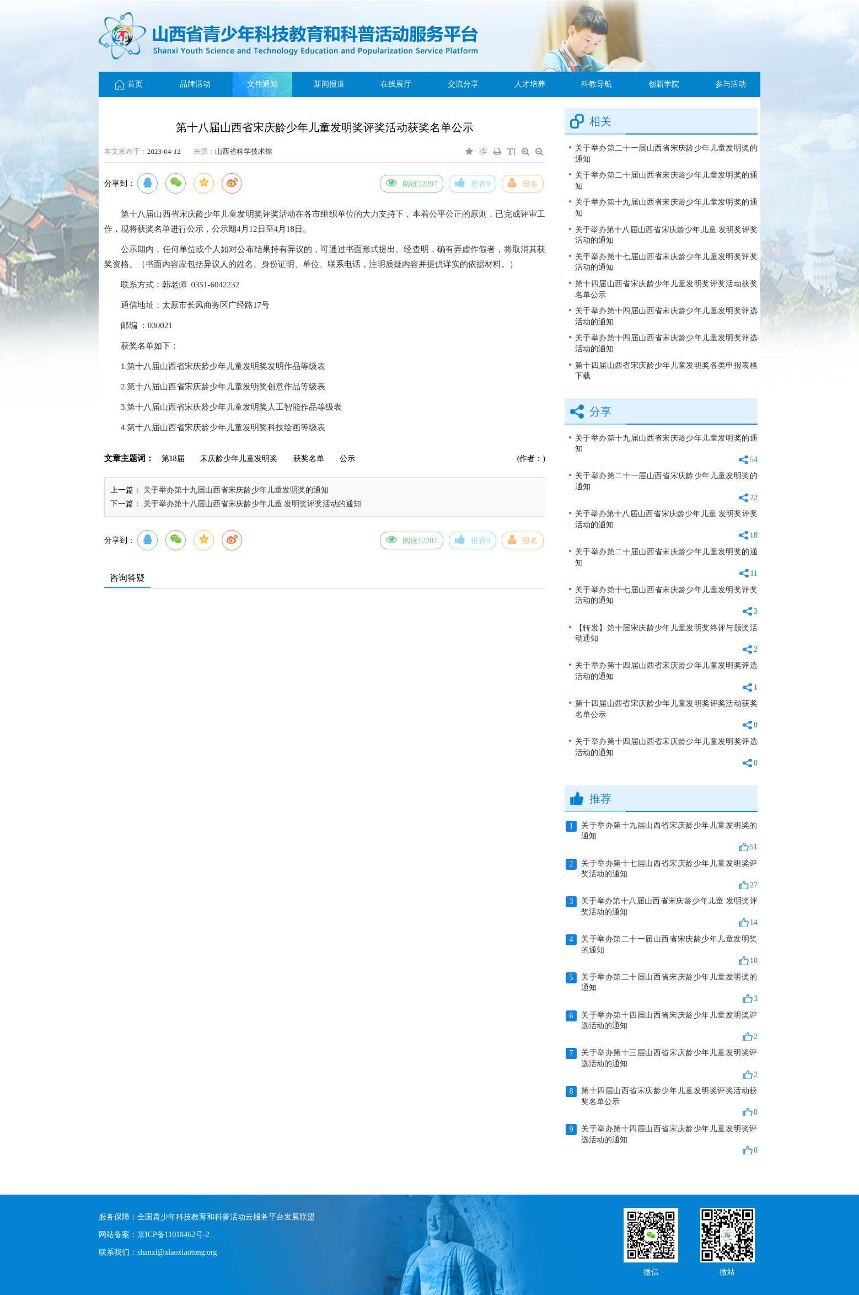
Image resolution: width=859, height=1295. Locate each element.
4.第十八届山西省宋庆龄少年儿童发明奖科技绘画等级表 (223, 427)
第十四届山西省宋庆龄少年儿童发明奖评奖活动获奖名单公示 (666, 289)
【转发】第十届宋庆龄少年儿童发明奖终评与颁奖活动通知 (666, 639)
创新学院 (663, 84)
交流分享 (463, 84)
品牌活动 (195, 84)
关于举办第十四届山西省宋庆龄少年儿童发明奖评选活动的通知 (666, 316)
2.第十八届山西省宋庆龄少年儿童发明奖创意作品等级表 (223, 386)
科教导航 (596, 84)
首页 (129, 84)
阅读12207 (411, 182)
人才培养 (529, 84)
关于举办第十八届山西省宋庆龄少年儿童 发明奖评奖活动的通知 (252, 504)
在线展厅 (395, 84)
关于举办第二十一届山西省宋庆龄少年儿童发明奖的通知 (666, 153)
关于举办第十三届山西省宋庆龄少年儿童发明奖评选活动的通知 (662, 1064)
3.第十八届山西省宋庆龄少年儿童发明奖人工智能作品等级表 (231, 407)
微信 (651, 1271)
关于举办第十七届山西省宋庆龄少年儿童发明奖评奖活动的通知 (666, 262)
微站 (727, 1271)
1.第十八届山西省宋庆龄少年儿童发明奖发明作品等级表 (223, 366)
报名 (523, 182)
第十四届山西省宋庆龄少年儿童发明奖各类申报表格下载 (666, 371)
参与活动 (730, 84)
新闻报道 (329, 84)
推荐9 (472, 182)
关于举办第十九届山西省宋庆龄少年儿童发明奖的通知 (236, 490)
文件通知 (262, 84)
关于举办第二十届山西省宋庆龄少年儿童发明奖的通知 (666, 180)
